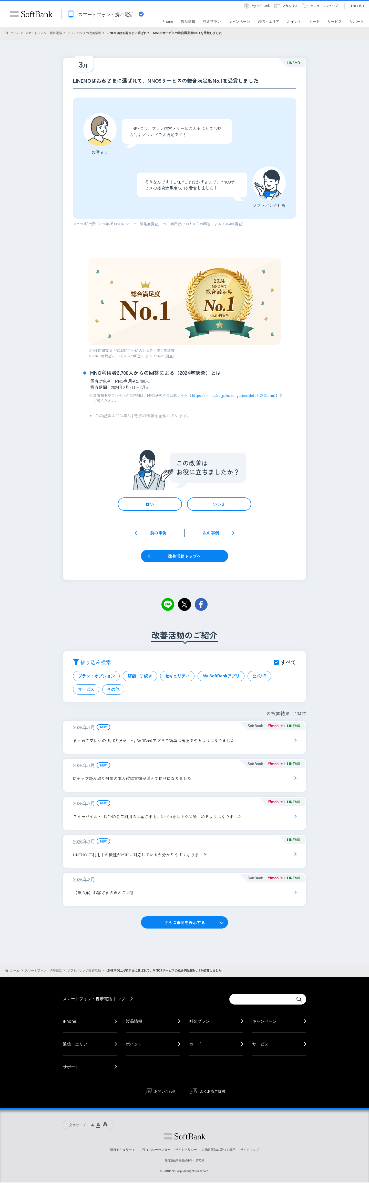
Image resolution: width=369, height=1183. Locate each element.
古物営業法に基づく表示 (218, 1150)
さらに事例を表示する (184, 923)
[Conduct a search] (261, 1000)
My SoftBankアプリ (221, 676)
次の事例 (211, 533)
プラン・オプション (96, 676)
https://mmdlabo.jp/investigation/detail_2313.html (234, 395)
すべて (288, 662)
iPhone (69, 1022)
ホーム (15, 33)
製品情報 (134, 1022)
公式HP (259, 676)
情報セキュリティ (122, 1150)
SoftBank (31, 14)
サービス (86, 689)
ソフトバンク (184, 1137)
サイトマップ (249, 1150)
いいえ (219, 504)
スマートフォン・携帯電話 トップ (94, 999)
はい (150, 504)
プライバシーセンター (155, 1150)
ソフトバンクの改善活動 (84, 33)
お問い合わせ (165, 1091)
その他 (113, 689)
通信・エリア (75, 1044)
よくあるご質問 (212, 1091)
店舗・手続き (140, 676)
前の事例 (158, 533)
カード (195, 1044)
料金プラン (199, 1022)
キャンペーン (264, 1022)
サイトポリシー (186, 1150)
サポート (71, 1067)
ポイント (134, 1044)
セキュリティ (177, 676)
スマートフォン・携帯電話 (43, 33)
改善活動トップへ (184, 556)
